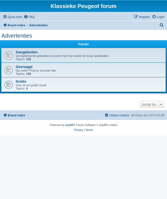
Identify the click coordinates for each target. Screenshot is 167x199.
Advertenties (16, 36)
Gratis (21, 81)
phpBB (69, 125)
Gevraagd (24, 67)
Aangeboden (27, 52)
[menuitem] (29, 17)
